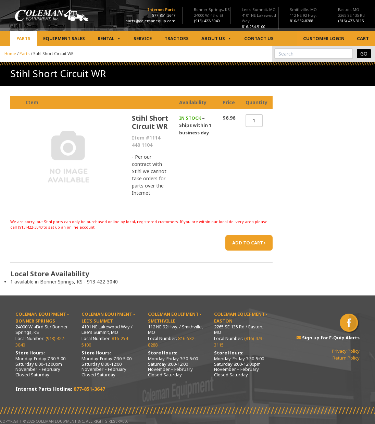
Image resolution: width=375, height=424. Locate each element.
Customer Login (324, 38)
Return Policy (346, 358)
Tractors (176, 38)
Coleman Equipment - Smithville (174, 317)
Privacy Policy (346, 351)
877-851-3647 (163, 15)
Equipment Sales (64, 38)
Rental (109, 38)
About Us (216, 38)
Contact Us (259, 38)
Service (143, 38)
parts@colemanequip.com (150, 20)
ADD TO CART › (249, 243)
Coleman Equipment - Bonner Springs (42, 317)
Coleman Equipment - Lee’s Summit (108, 317)
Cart (363, 38)
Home (10, 54)
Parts (23, 38)
